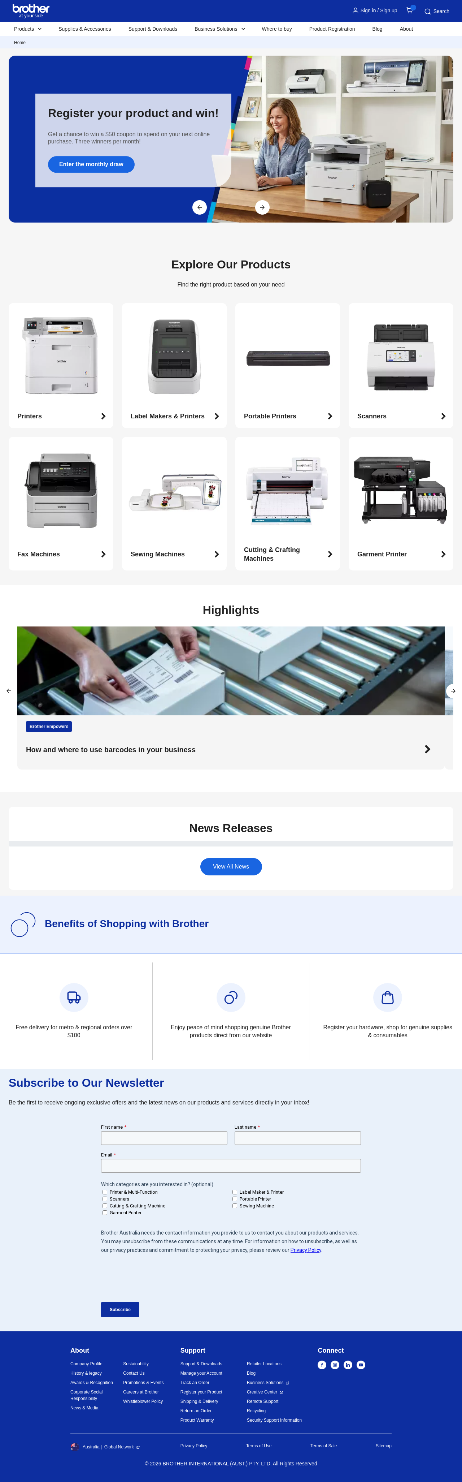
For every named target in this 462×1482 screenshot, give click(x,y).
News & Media (84, 1407)
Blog (377, 29)
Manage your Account (201, 1373)
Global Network (119, 1446)
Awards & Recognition (91, 1382)
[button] (61, 416)
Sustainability (136, 1363)
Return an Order (196, 1410)
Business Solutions (265, 1382)
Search (436, 11)
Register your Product (201, 1392)
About (406, 29)
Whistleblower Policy (143, 1401)
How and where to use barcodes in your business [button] (111, 750)
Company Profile (86, 1363)
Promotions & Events (143, 1382)
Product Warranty (197, 1420)
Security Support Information (274, 1420)
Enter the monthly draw (91, 164)
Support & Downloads (152, 29)
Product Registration (332, 29)
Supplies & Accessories (84, 29)
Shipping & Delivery (199, 1401)
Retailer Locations (264, 1363)
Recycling (256, 1410)
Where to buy (277, 29)
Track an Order (194, 1382)
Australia (85, 1447)
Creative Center (262, 1392)
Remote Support (262, 1401)
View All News (231, 866)
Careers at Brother (141, 1392)
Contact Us (133, 1373)
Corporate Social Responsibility (86, 1395)
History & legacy (86, 1373)
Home (20, 42)
